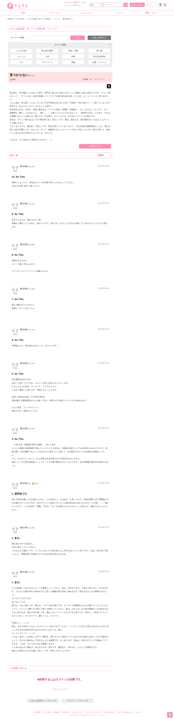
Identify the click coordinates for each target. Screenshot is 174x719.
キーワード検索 (17, 37)
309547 (76, 2)
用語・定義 (73, 51)
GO (77, 38)
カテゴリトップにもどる (77, 700)
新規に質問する (99, 38)
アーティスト (55, 13)
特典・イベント (99, 62)
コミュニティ (87, 13)
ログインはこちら (60, 689)
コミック (21, 56)
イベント (119, 13)
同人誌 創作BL (99, 56)
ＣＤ (21, 62)
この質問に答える (95, 146)
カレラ (138, 712)
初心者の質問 (47, 51)
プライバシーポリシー (93, 712)
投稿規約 (65, 712)
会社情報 (37, 712)
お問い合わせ (109, 712)
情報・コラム (151, 13)
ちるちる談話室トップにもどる (43, 700)
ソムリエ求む (21, 51)
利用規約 (56, 712)
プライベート (47, 62)
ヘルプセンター (77, 712)
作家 (73, 56)
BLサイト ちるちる (99, 715)
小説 (47, 56)
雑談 (73, 62)
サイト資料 (47, 712)
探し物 (99, 51)
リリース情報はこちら (125, 712)
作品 (23, 13)
